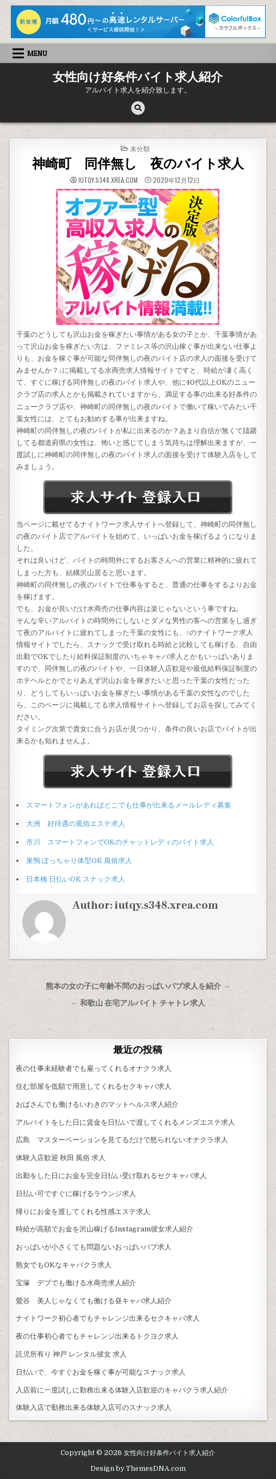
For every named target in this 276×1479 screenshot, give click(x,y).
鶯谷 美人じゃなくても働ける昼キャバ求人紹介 (93, 1301)
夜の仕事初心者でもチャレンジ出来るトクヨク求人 (97, 1336)
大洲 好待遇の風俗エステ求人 (75, 823)
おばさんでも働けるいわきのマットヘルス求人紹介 (97, 1104)
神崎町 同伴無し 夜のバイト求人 (138, 164)
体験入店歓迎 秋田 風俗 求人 (61, 1158)
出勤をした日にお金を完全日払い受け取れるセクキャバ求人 (111, 1176)
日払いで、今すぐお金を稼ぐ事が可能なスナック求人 (101, 1372)
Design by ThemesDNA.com (138, 1468)
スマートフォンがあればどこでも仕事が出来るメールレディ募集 (128, 805)
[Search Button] (138, 108)
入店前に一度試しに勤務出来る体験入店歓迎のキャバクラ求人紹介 (122, 1390)
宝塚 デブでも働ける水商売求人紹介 (76, 1283)
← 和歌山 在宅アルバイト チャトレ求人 (138, 1003)
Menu (37, 53)
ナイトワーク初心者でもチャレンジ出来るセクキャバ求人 (108, 1318)
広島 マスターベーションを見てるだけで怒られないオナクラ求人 (122, 1140)
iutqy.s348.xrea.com (108, 180)
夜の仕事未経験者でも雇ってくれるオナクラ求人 (93, 1068)
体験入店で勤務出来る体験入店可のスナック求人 (93, 1407)
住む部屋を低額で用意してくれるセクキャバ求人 (93, 1086)
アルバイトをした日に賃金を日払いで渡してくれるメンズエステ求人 (125, 1122)
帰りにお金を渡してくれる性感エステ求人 (83, 1211)
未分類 (140, 148)
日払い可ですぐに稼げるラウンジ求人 (76, 1194)
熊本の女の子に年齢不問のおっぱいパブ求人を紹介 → (138, 986)
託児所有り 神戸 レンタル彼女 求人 (71, 1354)
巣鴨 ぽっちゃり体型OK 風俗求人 (79, 860)
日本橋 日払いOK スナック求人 (75, 879)
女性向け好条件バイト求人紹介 (138, 77)
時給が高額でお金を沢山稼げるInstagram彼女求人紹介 (104, 1229)
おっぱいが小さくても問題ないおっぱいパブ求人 (93, 1247)
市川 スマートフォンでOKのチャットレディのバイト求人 (120, 842)
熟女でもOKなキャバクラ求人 (64, 1265)
